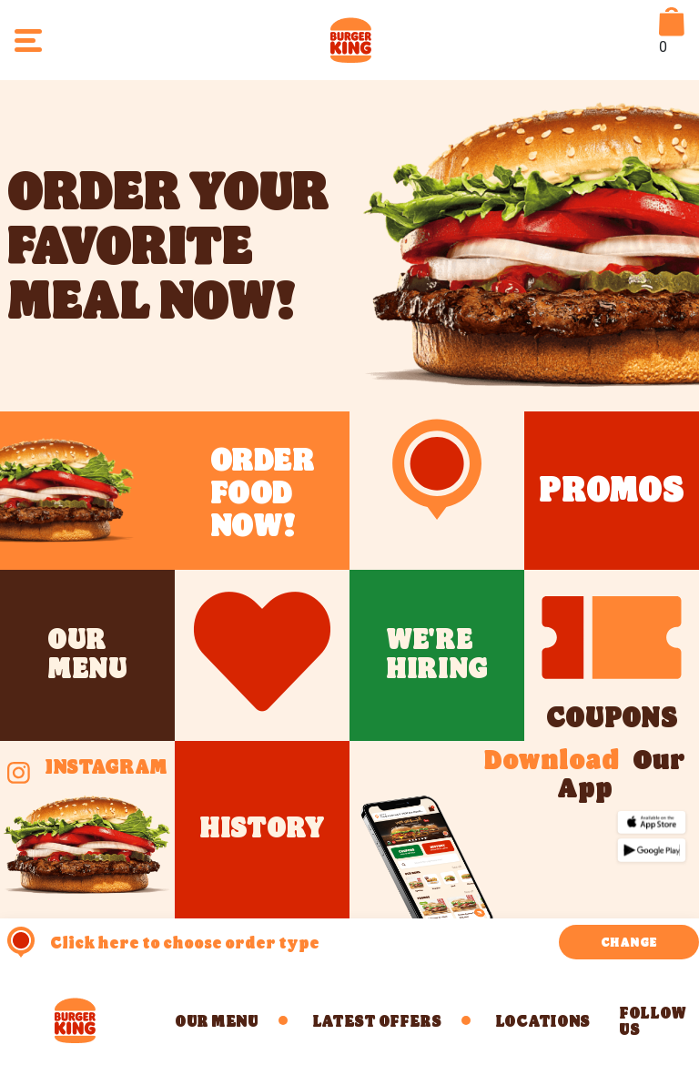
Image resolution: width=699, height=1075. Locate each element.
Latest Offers (376, 1020)
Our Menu (216, 1020)
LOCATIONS (542, 1020)
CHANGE (629, 941)
